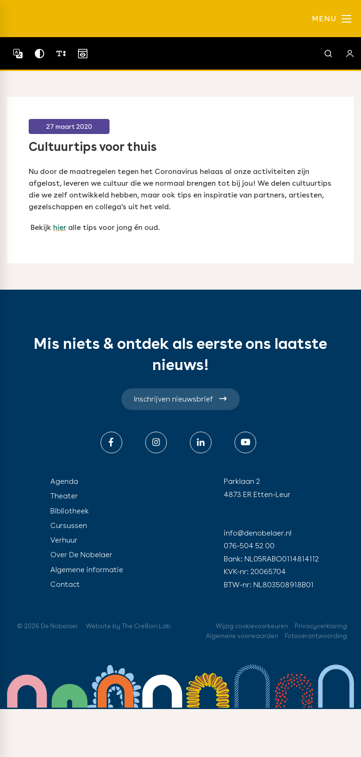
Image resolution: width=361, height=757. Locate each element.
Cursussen (68, 525)
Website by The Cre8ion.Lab (128, 626)
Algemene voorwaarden (242, 635)
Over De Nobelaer (81, 554)
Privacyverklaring (321, 626)
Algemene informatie (86, 569)
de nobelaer (50, 18)
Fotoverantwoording (316, 635)
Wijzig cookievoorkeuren (252, 626)
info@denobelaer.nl (257, 532)
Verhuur (64, 540)
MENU (331, 18)
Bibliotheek (69, 510)
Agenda (64, 481)
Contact (65, 584)
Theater (64, 495)
